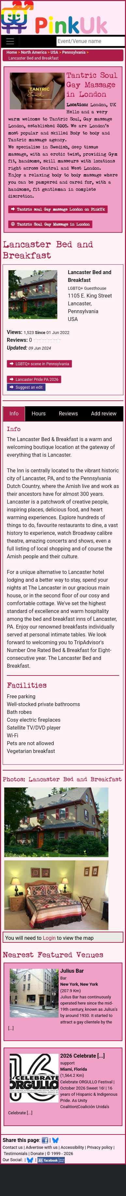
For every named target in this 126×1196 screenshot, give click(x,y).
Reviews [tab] (68, 413)
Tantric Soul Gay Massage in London (50, 224)
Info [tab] (14, 413)
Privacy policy (99, 1147)
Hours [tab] (39, 413)
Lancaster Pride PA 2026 (34, 379)
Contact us (13, 1147)
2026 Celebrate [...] (82, 1056)
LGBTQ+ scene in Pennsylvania (39, 364)
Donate (37, 1153)
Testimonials (15, 1153)
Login (49, 938)
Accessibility (72, 1147)
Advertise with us (42, 1147)
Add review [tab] (104, 413)
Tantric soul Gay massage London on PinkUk (58, 209)
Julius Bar (72, 971)
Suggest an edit (26, 387)
